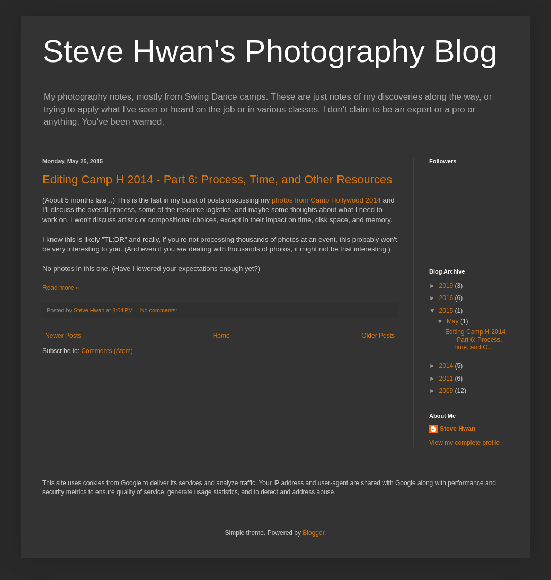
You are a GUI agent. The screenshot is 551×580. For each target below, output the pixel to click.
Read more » (60, 288)
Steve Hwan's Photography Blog (269, 51)
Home (221, 335)
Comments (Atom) (106, 351)
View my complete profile (464, 442)
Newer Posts (63, 335)
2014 (447, 366)
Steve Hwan (457, 429)
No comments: (159, 310)
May (453, 321)
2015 (447, 310)
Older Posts (378, 335)
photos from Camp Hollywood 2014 (326, 200)
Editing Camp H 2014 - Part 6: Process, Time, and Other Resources (217, 179)
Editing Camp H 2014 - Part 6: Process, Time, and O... (475, 339)
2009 (447, 390)
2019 (447, 285)
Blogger (313, 533)
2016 (447, 298)
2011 (447, 378)
